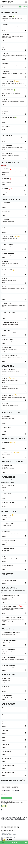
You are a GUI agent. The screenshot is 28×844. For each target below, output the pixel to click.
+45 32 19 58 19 (6, 798)
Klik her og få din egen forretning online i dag (8, 837)
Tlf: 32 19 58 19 (4, 794)
